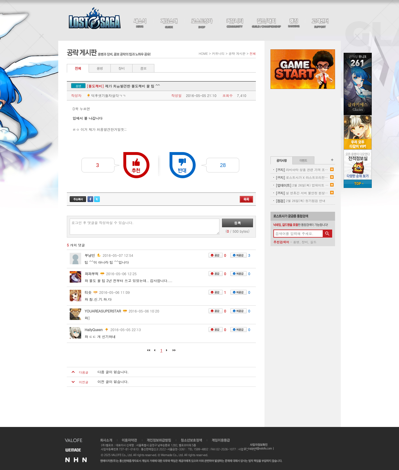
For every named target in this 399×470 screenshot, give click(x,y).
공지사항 (281, 160)
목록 (246, 199)
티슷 (88, 292)
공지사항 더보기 (332, 160)
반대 (183, 165)
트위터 (97, 199)
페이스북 (90, 199)
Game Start (302, 69)
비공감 (238, 255)
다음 (167, 352)
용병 (100, 68)
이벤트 (303, 160)
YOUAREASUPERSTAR (103, 310)
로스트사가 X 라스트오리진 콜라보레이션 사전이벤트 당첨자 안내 (302, 177)
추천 (136, 165)
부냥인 (90, 255)
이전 (156, 352)
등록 (237, 222)
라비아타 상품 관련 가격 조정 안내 (302, 169)
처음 (150, 352)
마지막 (173, 352)
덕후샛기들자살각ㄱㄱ (106, 95)
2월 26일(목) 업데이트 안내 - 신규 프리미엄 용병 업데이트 (302, 185)
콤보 (143, 68)
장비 (121, 68)
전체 (78, 68)
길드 (313, 242)
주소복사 (78, 199)
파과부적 (91, 273)
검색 (327, 233)
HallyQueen (94, 329)
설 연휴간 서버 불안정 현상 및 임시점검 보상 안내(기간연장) (302, 193)
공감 (216, 255)
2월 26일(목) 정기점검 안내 (300, 200)
